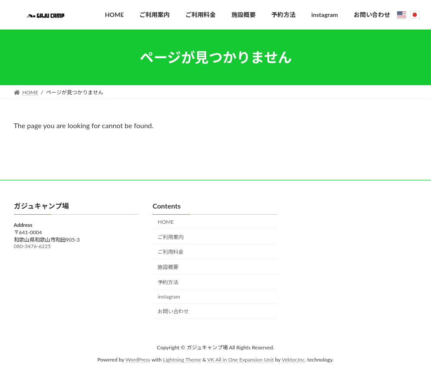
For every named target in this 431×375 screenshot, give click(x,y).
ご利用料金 (171, 252)
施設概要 (168, 267)
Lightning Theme (182, 360)
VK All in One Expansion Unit (240, 360)
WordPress (137, 360)
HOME (166, 222)
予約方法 (168, 282)
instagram (169, 296)
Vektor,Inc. (294, 360)
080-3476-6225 (32, 246)
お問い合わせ (173, 312)
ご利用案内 (171, 237)
